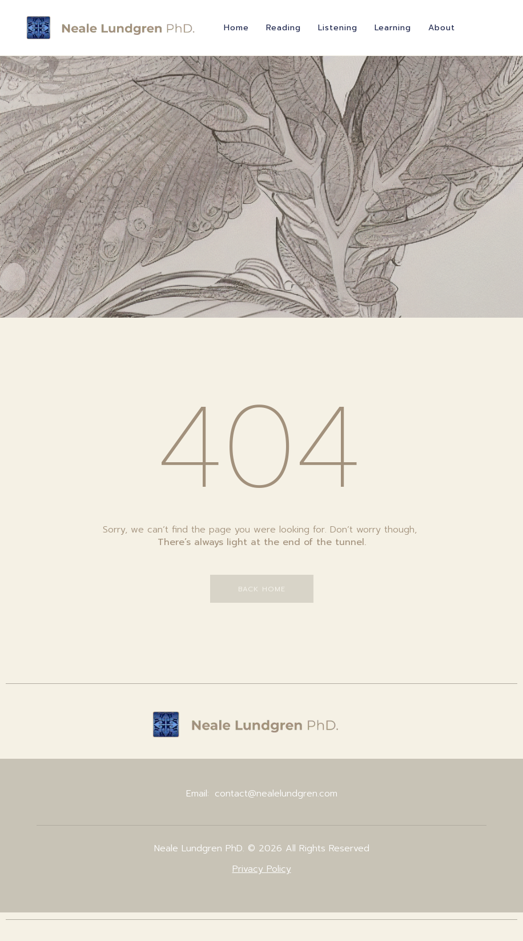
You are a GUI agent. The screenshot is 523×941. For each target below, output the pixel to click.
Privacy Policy (261, 869)
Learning (393, 28)
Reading (283, 28)
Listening (337, 28)
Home (236, 28)
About (441, 28)
